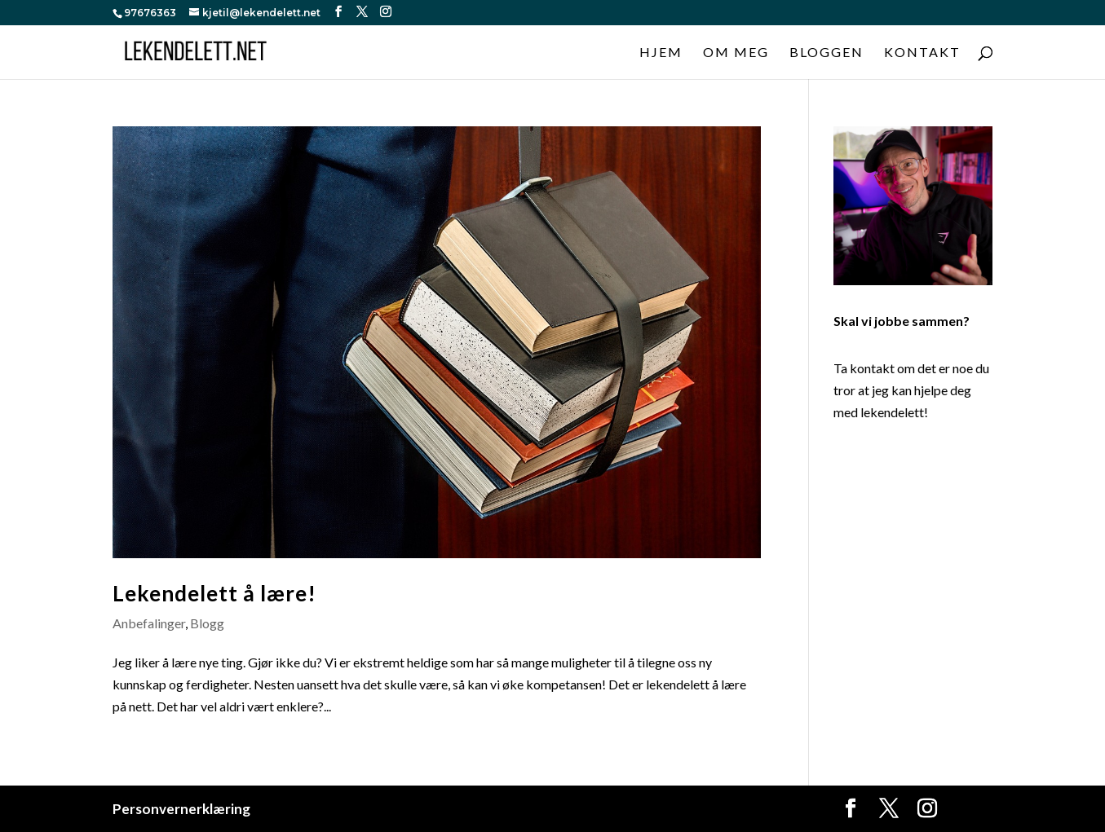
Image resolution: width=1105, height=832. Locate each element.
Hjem (661, 52)
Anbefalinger (149, 623)
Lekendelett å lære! (214, 593)
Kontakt (922, 52)
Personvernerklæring (181, 808)
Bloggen (826, 52)
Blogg (207, 623)
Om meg (736, 52)
